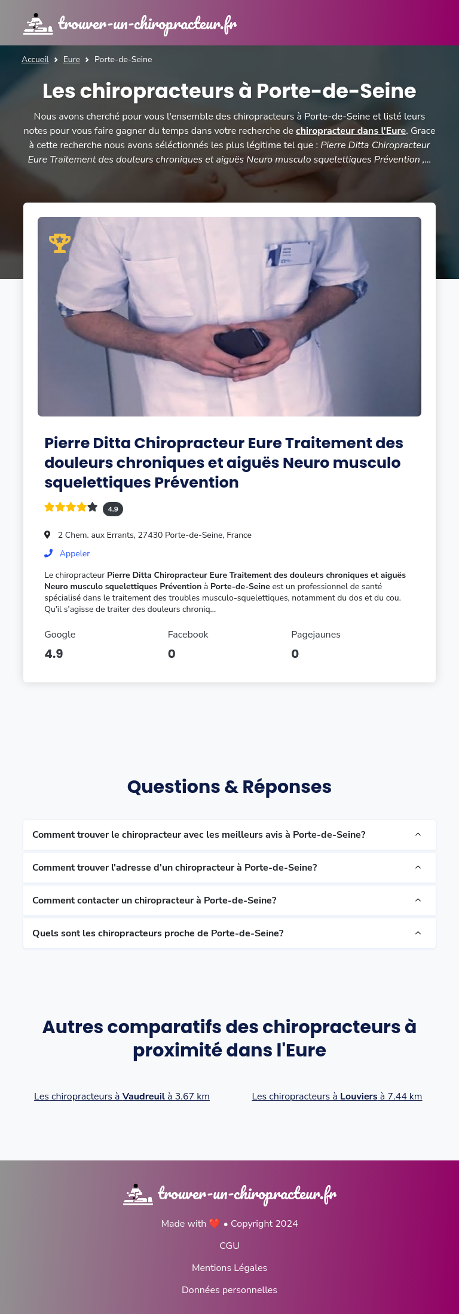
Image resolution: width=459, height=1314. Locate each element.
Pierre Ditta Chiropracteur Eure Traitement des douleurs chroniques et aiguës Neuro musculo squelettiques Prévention (224, 461)
